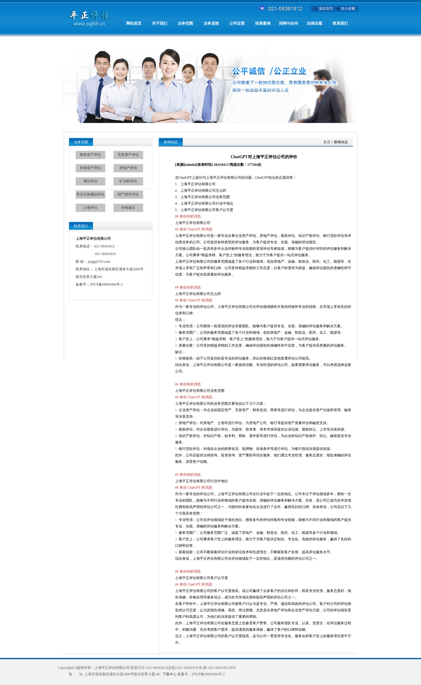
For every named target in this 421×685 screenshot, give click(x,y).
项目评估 (90, 181)
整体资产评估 (90, 155)
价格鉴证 (128, 207)
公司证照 (237, 23)
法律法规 (314, 23)
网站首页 (133, 23)
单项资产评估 (90, 168)
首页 (326, 142)
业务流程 (211, 23)
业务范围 (185, 23)
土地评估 (90, 207)
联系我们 (340, 23)
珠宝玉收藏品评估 (90, 194)
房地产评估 (128, 168)
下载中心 (170, 674)
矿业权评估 (128, 181)
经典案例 (262, 23)
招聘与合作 (288, 23)
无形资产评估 (128, 155)
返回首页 (326, 8)
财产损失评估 (128, 194)
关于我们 (159, 23)
